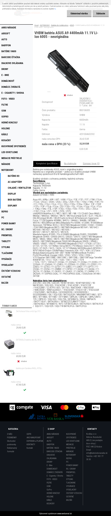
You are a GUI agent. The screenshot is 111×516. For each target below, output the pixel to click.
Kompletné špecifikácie (47, 163)
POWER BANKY (72, 465)
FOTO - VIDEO (52, 479)
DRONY (49, 462)
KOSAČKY (50, 503)
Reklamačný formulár (12, 450)
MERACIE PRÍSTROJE (70, 446)
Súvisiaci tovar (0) (91, 163)
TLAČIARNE (71, 483)
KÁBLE (49, 500)
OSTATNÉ (70, 496)
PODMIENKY (12, 437)
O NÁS (9, 434)
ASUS (72, 25)
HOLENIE (50, 496)
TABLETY (69, 476)
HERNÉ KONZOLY (53, 493)
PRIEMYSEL (70, 472)
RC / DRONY (71, 469)
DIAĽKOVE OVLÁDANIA (52, 457)
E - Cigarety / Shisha (55, 476)
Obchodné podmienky (11, 443)
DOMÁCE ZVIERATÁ (55, 472)
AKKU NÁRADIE (53, 434)
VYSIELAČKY (71, 489)
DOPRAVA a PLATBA (35, 441)
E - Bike (49, 465)
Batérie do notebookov (59, 25)
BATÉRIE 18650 (53, 448)
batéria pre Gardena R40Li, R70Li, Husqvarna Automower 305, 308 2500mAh (29, 368)
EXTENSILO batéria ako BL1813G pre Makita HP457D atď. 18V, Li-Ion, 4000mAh (29, 340)
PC (67, 462)
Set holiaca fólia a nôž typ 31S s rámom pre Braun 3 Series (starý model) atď (29, 311)
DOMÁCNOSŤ (52, 469)
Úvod (36, 25)
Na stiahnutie (70, 163)
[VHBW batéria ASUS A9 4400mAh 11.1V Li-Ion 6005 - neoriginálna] (68, 50)
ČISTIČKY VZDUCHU (74, 493)
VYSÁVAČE (70, 486)
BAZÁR (69, 500)
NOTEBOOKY (45, 25)
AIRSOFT (50, 437)
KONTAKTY (31, 444)
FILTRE (49, 483)
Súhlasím (100, 13)
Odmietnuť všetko (79, 13)
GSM (48, 486)
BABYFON (50, 444)
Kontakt (30, 448)
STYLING (69, 479)
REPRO (69, 458)
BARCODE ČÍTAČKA (54, 451)
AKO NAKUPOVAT (34, 437)
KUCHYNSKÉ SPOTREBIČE (71, 436)
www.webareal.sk (64, 513)
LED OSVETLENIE (73, 441)
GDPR (29, 434)
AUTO (49, 441)
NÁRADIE (70, 451)
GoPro (49, 489)
